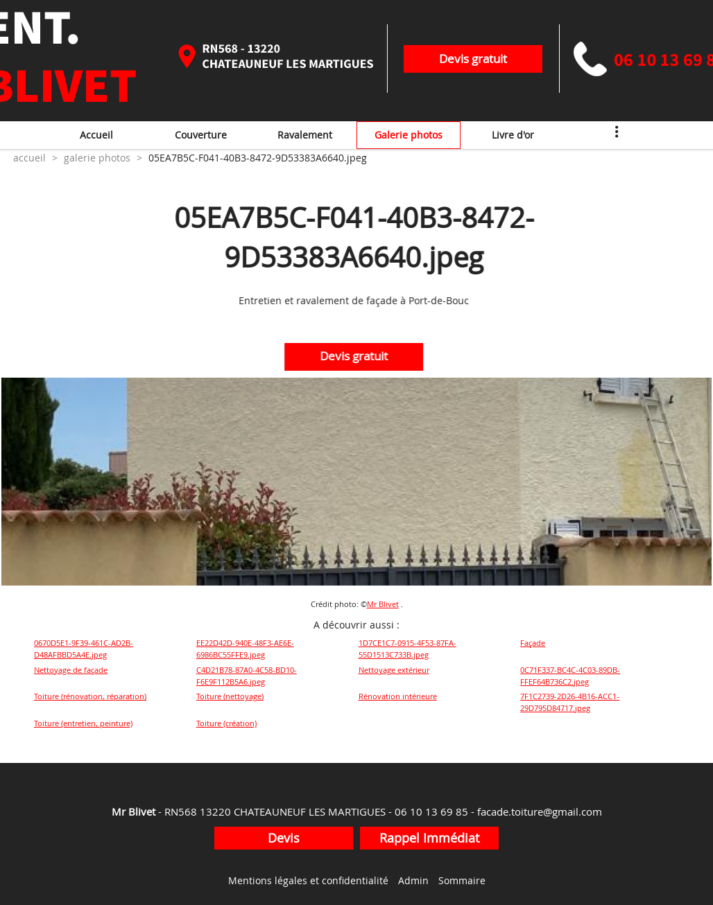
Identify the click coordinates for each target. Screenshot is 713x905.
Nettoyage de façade (71, 670)
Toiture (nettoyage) (230, 696)
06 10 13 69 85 (431, 811)
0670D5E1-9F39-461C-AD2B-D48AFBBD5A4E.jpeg (83, 649)
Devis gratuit (473, 59)
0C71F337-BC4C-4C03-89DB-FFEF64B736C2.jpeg (570, 676)
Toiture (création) (226, 723)
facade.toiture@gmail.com (539, 811)
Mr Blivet (383, 604)
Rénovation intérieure (398, 696)
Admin (413, 880)
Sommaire (462, 880)
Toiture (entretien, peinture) (83, 723)
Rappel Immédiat (429, 837)
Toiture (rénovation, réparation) (90, 696)
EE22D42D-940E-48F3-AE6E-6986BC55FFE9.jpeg (245, 649)
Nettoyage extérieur (394, 670)
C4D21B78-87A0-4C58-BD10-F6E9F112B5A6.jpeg (246, 676)
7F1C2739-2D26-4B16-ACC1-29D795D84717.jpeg (569, 702)
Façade (532, 643)
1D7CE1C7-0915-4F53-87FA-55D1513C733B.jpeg (407, 649)
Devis (284, 837)
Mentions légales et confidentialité (308, 880)
